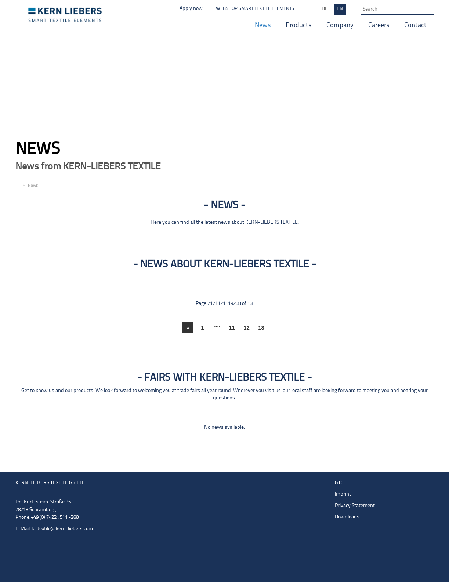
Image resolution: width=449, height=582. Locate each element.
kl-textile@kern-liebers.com (62, 529)
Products (299, 25)
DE (325, 9)
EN (340, 9)
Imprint (343, 494)
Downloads (347, 517)
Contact (415, 25)
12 (246, 327)
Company (340, 25)
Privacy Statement (355, 506)
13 (261, 327)
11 (232, 327)
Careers (379, 25)
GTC (339, 483)
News (263, 25)
